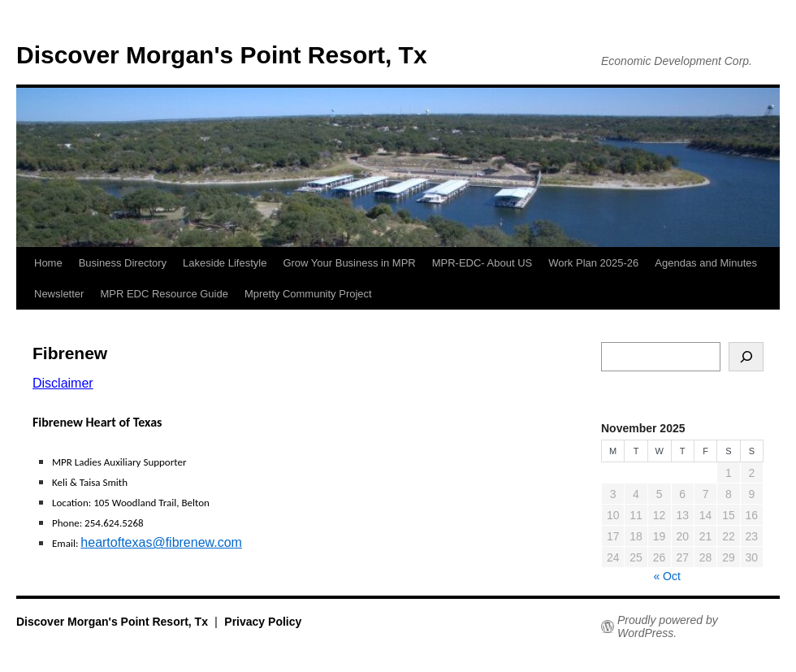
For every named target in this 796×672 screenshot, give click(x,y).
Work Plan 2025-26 (593, 263)
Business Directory (123, 263)
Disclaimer (62, 383)
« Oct (666, 576)
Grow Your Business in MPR (349, 263)
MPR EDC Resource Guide (164, 294)
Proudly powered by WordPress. (667, 626)
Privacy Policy (262, 621)
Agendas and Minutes (706, 263)
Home (48, 263)
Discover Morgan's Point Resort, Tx (221, 54)
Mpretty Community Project (308, 294)
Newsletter (59, 294)
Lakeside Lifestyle (224, 263)
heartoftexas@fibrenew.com (161, 542)
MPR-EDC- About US (482, 263)
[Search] (746, 356)
